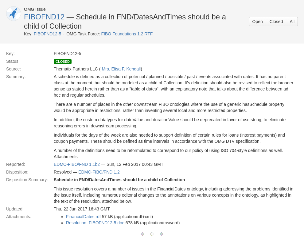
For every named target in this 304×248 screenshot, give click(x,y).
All (292, 21)
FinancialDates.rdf (83, 216)
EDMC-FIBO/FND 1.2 (99, 172)
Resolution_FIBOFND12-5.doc (95, 222)
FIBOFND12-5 (47, 33)
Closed (276, 21)
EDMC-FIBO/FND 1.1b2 (77, 164)
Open (257, 21)
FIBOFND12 (44, 17)
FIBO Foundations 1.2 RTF (127, 33)
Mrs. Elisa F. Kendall (121, 68)
